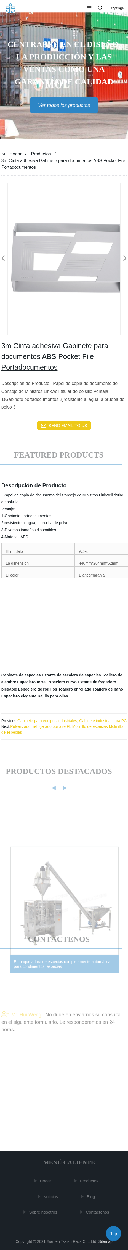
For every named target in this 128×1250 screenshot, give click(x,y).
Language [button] (116, 8)
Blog (91, 1196)
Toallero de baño (107, 689)
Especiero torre (31, 682)
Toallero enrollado (74, 689)
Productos (41, 154)
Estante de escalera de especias (71, 675)
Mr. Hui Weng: (22, 1021)
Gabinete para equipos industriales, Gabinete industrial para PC (72, 720)
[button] (89, 8)
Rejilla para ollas (53, 696)
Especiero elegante (19, 696)
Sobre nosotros (44, 1212)
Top (113, 1233)
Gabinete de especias (21, 675)
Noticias (51, 1196)
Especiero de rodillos (37, 689)
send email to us (64, 426)
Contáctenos (98, 1212)
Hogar (16, 154)
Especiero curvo (62, 682)
